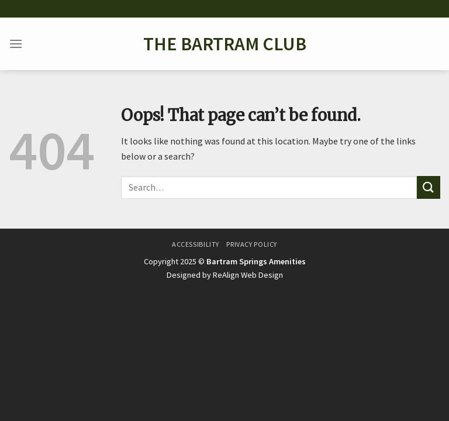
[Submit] (428, 187)
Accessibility (195, 244)
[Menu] (16, 43)
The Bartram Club (224, 43)
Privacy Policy (251, 244)
